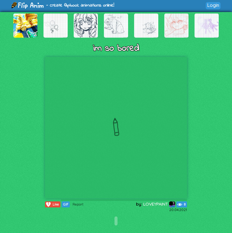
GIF (65, 204)
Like (52, 204)
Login (213, 5)
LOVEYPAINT (159, 204)
